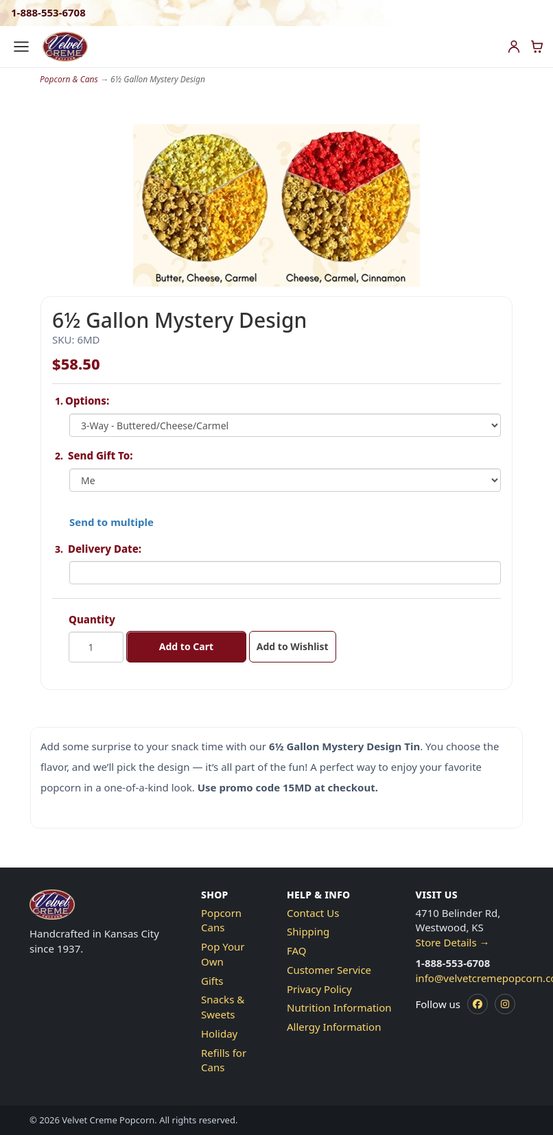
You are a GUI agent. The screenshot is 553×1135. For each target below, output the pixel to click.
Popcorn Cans (221, 920)
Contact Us (313, 913)
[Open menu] (22, 47)
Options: (89, 400)
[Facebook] (477, 1004)
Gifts (212, 981)
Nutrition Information (339, 1007)
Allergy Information (334, 1027)
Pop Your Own (223, 954)
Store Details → (453, 942)
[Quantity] (96, 647)
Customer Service (329, 970)
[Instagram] (505, 1004)
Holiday (219, 1033)
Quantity (92, 619)
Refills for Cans (223, 1060)
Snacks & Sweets (222, 1006)
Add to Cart (186, 646)
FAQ (297, 950)
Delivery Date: (104, 548)
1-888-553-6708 (48, 12)
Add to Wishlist (293, 646)
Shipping (308, 931)
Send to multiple (111, 522)
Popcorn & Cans (69, 79)
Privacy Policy (319, 989)
